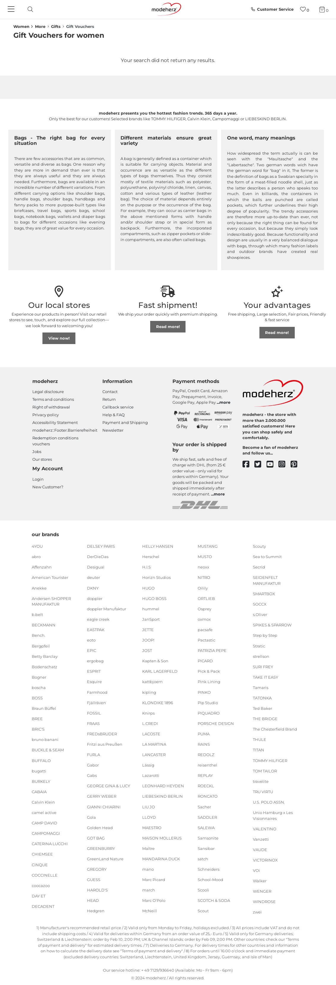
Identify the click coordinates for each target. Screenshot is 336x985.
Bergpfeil (41, 645)
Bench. (38, 635)
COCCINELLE (45, 874)
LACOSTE (151, 733)
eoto (91, 640)
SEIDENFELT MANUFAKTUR (266, 580)
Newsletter (112, 430)
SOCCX (260, 604)
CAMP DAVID (44, 823)
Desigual (95, 567)
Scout (203, 910)
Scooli (203, 890)
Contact (110, 391)
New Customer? (47, 486)
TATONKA (262, 698)
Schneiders (208, 869)
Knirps (148, 713)
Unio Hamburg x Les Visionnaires (273, 815)
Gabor (93, 765)
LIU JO (148, 806)
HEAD (93, 900)
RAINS (204, 744)
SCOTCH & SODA (214, 900)
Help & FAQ (113, 414)
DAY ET (38, 896)
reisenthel (207, 765)
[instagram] (284, 464)
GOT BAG (96, 838)
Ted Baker (262, 708)
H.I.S (146, 567)
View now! (59, 338)
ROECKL (206, 785)
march (148, 890)
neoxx (203, 567)
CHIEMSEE (42, 854)
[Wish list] (304, 9)
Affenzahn (42, 567)
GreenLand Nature (105, 858)
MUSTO (205, 556)
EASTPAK (95, 629)
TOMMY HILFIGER (270, 760)
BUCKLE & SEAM (48, 750)
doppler (94, 598)
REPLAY (205, 775)
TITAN (258, 750)
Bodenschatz (44, 666)
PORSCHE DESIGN (216, 723)
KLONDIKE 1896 (157, 702)
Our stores (42, 459)
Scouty (259, 546)
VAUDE (260, 849)
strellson (261, 656)
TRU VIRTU (263, 791)
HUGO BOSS (154, 598)
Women (21, 26)
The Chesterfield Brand (275, 729)
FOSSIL (94, 713)
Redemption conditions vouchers (55, 441)
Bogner (39, 677)
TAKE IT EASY (265, 677)
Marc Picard (153, 879)
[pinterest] (297, 464)
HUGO (148, 587)
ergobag (95, 660)
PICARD (205, 660)
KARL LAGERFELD (159, 671)
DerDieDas (97, 556)
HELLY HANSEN (157, 546)
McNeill (149, 910)
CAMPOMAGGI (46, 833)
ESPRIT (94, 671)
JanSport (151, 619)
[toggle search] (28, 9)
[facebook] (249, 464)
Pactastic (206, 640)
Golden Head (100, 827)
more (224, 402)
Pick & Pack (209, 671)
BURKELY (41, 781)
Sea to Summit (267, 556)
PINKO (204, 692)
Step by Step (265, 635)
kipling (149, 692)
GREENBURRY (101, 848)
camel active (44, 812)
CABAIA (39, 791)
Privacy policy (45, 414)
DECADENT (43, 906)
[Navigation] (11, 9)
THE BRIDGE (265, 718)
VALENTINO (264, 828)
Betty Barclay (45, 656)
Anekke (39, 587)
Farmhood (97, 692)
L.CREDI (150, 723)
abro (36, 556)
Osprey (204, 608)
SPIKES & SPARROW (272, 625)
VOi (256, 870)
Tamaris (260, 687)
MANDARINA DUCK (161, 858)
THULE (259, 739)
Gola (91, 817)
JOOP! (148, 640)
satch (203, 858)
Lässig (148, 765)
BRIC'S (38, 729)
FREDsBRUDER (102, 733)
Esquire (94, 681)
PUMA (204, 733)
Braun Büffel (44, 708)
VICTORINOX (265, 860)
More (40, 26)
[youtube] (273, 464)
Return (109, 399)
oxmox (204, 619)
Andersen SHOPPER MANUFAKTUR (51, 601)
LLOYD (149, 817)
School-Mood (210, 879)
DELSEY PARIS (101, 546)
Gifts (56, 26)
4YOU (37, 546)
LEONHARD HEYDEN (163, 785)
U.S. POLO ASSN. (269, 802)
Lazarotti (150, 775)
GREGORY (97, 869)
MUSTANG (208, 546)
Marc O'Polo (153, 900)
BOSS (37, 698)
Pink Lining (209, 681)
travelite (261, 781)
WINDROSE (264, 901)
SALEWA (206, 827)
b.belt (37, 614)
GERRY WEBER (101, 796)
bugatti (39, 770)
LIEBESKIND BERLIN (162, 796)
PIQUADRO (209, 713)
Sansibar (206, 848)
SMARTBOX (264, 593)
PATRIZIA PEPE (212, 650)
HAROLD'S (97, 890)
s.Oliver (260, 614)
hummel (150, 608)
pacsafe (205, 629)
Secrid (259, 567)
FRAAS (93, 723)
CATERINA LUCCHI (50, 843)
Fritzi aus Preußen (104, 744)
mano (148, 869)
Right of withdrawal (51, 407)
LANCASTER (154, 754)
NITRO (204, 577)
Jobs (36, 451)
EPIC (91, 650)
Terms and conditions (53, 399)
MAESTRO (151, 827)
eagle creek (98, 619)
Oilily (203, 587)
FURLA (93, 754)
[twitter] (260, 464)
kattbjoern (152, 681)
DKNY (93, 587)
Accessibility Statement (55, 422)
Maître (148, 848)
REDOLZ (206, 754)
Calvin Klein (43, 802)
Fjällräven (96, 702)
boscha (39, 687)
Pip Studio (208, 702)
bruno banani (45, 739)
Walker (260, 880)
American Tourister (50, 577)
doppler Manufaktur (106, 608)
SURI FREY (263, 666)
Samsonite (208, 838)
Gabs (92, 775)
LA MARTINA (154, 744)
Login (38, 479)
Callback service (118, 407)
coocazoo (41, 885)
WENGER (262, 891)
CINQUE (40, 864)
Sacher (204, 806)
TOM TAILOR (265, 770)
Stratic (259, 645)
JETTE (148, 629)
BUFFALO (41, 760)
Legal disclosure (48, 391)
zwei (257, 912)
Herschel (150, 556)
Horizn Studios (156, 577)
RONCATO (208, 796)
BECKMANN (44, 625)
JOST (147, 650)
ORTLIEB (206, 598)
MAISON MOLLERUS (162, 838)
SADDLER (207, 817)
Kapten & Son (155, 660)
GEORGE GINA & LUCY (108, 785)
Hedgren (95, 910)
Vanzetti (261, 839)
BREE (37, 718)
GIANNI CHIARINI (104, 806)
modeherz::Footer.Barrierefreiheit (64, 430)
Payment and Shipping (125, 422)
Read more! (168, 326)
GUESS (93, 879)
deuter (93, 577)
